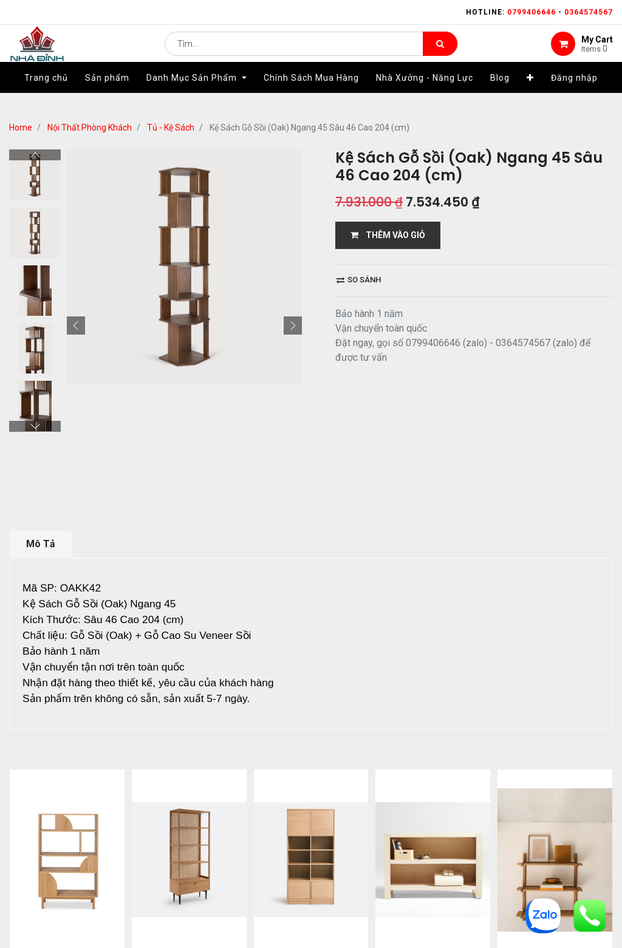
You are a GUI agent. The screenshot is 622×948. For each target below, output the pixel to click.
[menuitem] (46, 95)
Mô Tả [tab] (40, 544)
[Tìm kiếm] (440, 52)
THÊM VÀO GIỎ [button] (387, 235)
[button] (530, 95)
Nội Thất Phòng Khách (89, 127)
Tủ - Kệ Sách (170, 127)
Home (20, 127)
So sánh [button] (359, 279)
